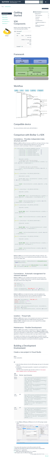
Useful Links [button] (5, 23)
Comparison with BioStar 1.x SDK (40, 23)
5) (20, 46)
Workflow (37, 18)
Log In (46, 455)
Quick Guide (4, 15)
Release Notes (5, 17)
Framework (37, 17)
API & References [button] (6, 21)
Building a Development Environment (39, 26)
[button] (46, 2)
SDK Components (38, 15)
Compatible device (38, 20)
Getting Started (8, 6)
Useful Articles (5, 19)
